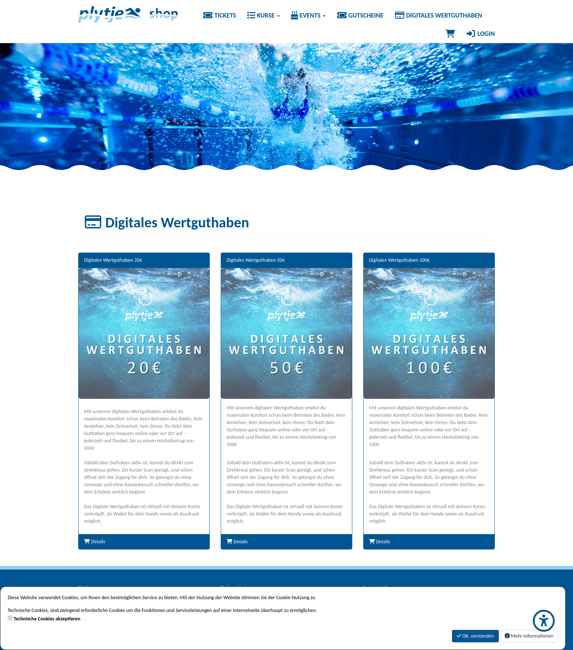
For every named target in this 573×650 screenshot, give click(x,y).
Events (308, 15)
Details (94, 541)
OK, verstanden (475, 636)
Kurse (263, 15)
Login (480, 34)
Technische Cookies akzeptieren (47, 619)
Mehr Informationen (529, 636)
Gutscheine (360, 15)
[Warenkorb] (450, 33)
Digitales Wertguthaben (438, 15)
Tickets (219, 15)
